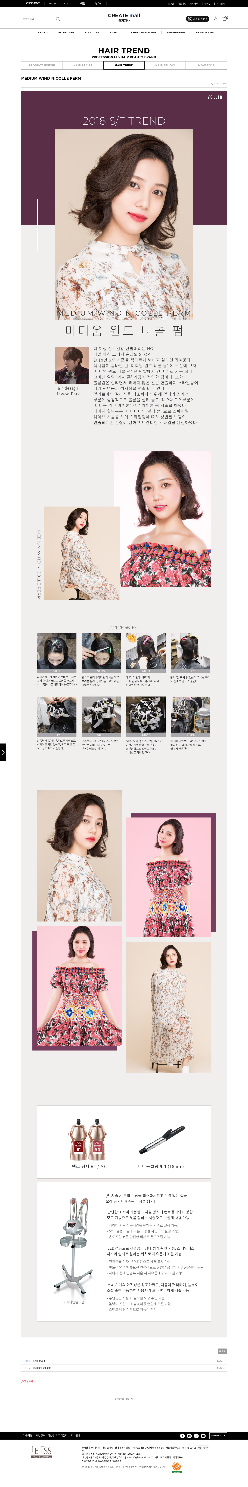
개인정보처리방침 (45, 1435)
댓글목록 (27, 1381)
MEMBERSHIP (176, 32)
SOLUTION (92, 32)
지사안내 (75, 1435)
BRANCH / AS (204, 32)
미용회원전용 (200, 19)
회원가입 (182, 4)
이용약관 (27, 1435)
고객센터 (221, 4)
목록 (222, 1351)
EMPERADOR (39, 1360)
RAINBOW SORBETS (42, 1368)
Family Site (216, 1435)
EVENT (114, 32)
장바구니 (208, 4)
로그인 (171, 4)
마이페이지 (195, 4)
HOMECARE (66, 32)
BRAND (43, 32)
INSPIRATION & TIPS (143, 32)
